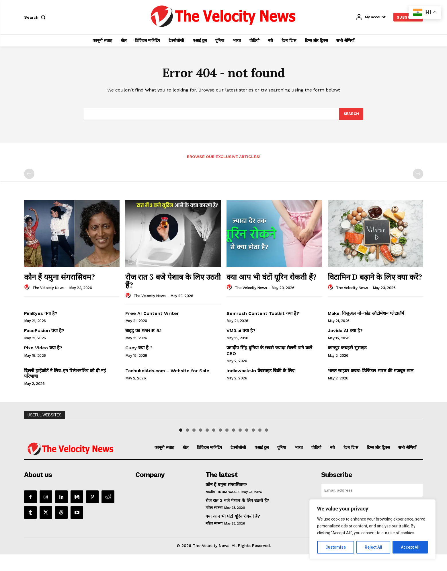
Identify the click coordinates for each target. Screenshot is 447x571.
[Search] (351, 114)
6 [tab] (213, 447)
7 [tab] (220, 447)
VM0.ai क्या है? (241, 330)
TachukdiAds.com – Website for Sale (167, 370)
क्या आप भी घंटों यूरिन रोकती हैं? (272, 277)
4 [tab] (200, 447)
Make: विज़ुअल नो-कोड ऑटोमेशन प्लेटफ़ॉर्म (366, 313)
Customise (335, 547)
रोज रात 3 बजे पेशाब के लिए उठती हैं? (173, 281)
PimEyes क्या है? (40, 313)
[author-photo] (28, 287)
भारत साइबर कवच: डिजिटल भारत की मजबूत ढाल (370, 370)
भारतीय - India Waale (222, 509)
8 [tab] (227, 447)
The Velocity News (48, 288)
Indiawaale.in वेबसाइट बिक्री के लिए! (262, 370)
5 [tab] (207, 447)
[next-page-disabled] (418, 174)
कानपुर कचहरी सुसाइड (347, 347)
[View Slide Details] (48, 435)
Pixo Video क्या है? (43, 347)
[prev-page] (29, 174)
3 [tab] (194, 447)
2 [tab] (187, 447)
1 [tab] (180, 447)
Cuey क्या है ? (139, 347)
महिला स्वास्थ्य (214, 525)
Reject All (373, 547)
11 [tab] (246, 447)
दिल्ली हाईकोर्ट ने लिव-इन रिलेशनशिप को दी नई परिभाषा (65, 373)
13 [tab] (259, 447)
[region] (372, 529)
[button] (36, 17)
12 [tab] (253, 447)
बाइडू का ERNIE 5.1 (143, 330)
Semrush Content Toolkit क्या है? (263, 313)
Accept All (410, 547)
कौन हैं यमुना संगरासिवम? (59, 277)
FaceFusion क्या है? (44, 330)
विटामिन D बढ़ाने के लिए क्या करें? (375, 277)
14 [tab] (266, 447)
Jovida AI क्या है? (345, 330)
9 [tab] (233, 447)
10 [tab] (240, 447)
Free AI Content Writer (152, 313)
